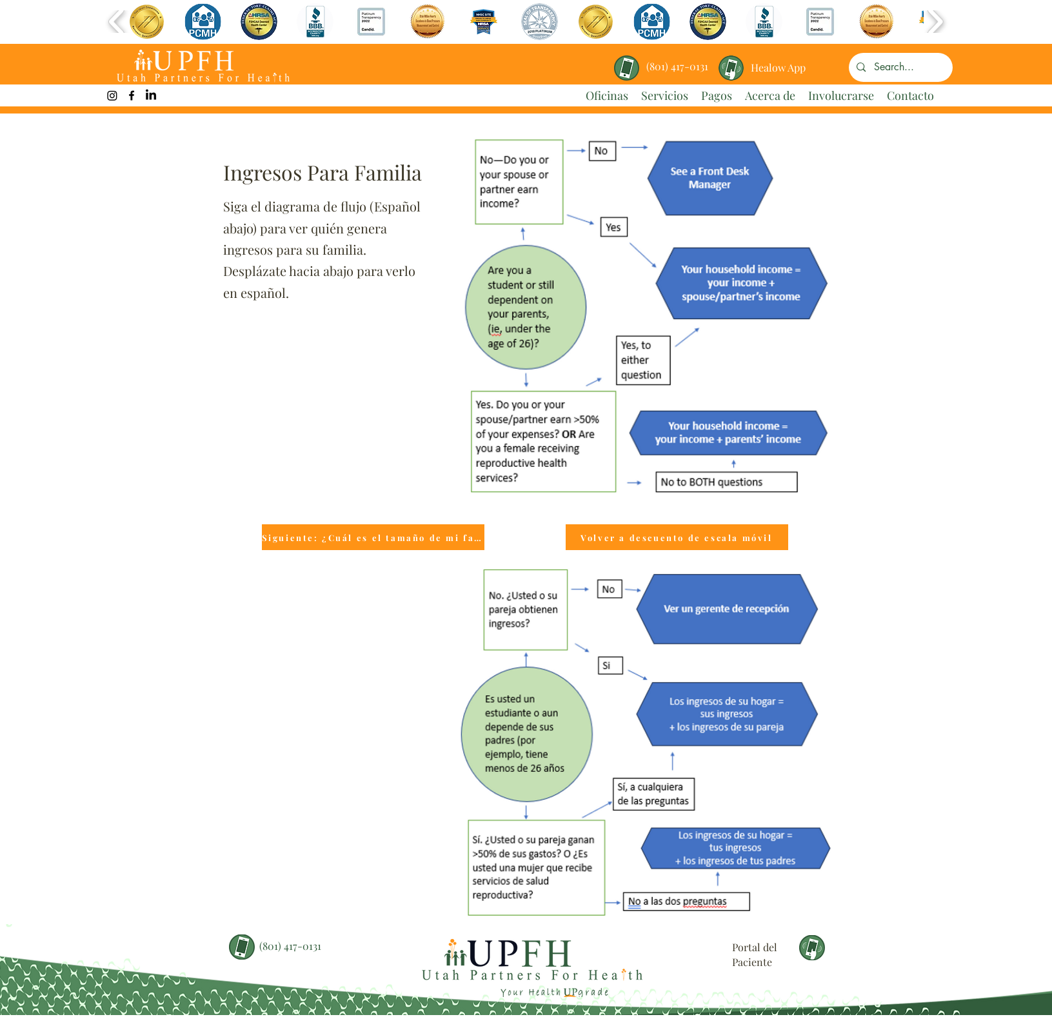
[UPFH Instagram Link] (112, 95)
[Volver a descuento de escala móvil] (677, 537)
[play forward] (934, 21)
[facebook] (131, 95)
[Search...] (900, 67)
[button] (146, 21)
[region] (779, 63)
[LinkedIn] (150, 95)
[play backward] (117, 21)
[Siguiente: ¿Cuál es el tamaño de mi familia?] (373, 537)
